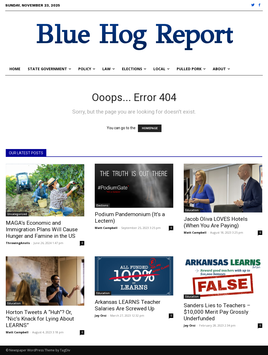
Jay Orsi (101, 315)
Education (192, 210)
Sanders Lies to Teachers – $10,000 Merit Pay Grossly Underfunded (217, 312)
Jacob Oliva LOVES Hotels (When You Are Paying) (216, 222)
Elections (102, 205)
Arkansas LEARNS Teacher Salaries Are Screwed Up (127, 305)
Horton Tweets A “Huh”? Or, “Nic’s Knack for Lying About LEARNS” (40, 318)
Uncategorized (17, 214)
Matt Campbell (106, 228)
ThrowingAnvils (18, 243)
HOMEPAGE (150, 128)
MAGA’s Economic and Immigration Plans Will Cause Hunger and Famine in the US (42, 229)
